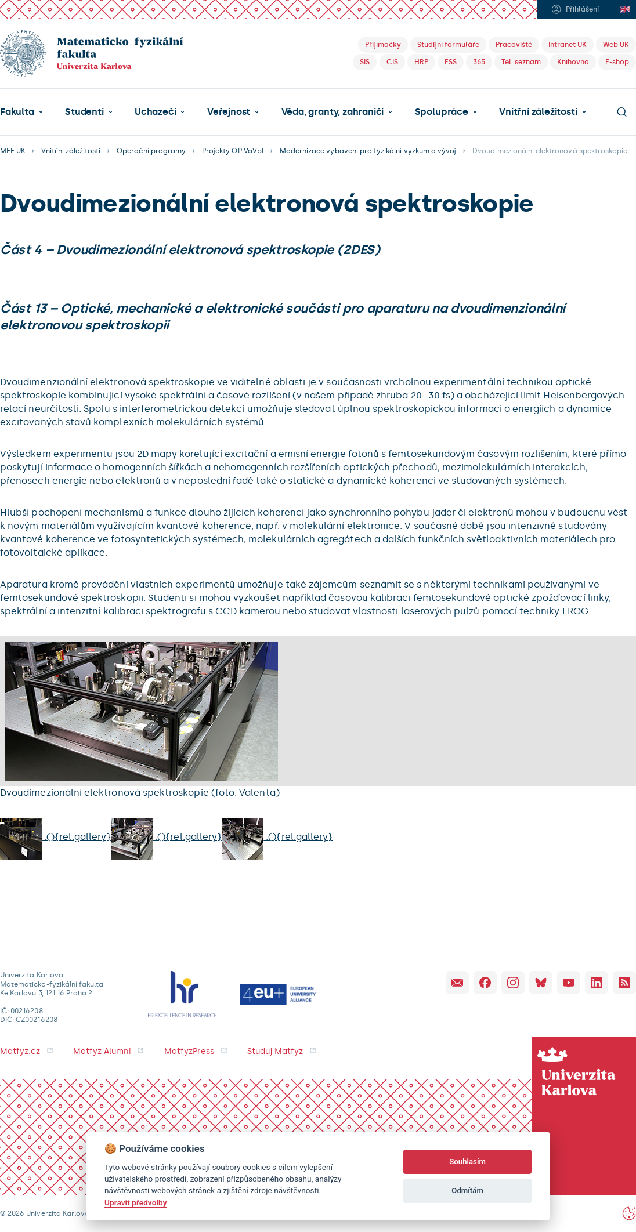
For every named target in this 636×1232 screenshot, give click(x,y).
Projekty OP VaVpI (232, 150)
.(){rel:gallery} (55, 836)
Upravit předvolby (135, 1202)
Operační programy (151, 150)
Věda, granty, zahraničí (332, 112)
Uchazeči (155, 112)
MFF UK (12, 150)
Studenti (84, 112)
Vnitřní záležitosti (538, 112)
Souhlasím (467, 1161)
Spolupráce (441, 112)
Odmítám (467, 1190)
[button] (21, 112)
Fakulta (17, 112)
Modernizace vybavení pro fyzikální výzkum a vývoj (368, 150)
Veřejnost (228, 112)
